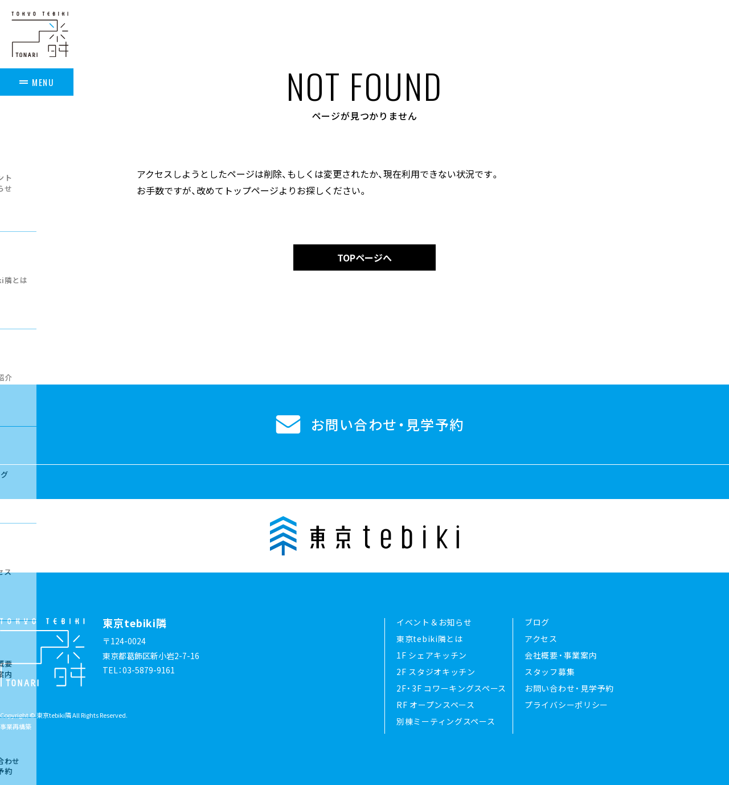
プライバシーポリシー (566, 704)
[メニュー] (40, 79)
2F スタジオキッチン (436, 671)
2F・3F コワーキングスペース (451, 688)
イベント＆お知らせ (434, 622)
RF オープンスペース (435, 704)
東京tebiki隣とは (429, 638)
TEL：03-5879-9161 (139, 670)
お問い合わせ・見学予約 (569, 688)
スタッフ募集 (550, 671)
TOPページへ (364, 257)
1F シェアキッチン (431, 655)
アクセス (541, 638)
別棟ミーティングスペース (445, 721)
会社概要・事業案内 (561, 655)
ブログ (537, 622)
